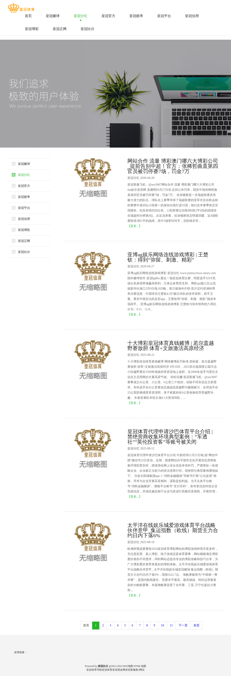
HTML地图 (140, 666)
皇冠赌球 (53, 16)
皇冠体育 (107, 669)
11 (171, 625)
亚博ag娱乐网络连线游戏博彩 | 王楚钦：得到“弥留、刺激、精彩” (167, 257)
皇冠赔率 (136, 16)
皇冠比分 (87, 29)
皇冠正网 (59, 29)
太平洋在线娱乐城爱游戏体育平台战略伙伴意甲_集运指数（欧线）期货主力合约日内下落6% (172, 530)
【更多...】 (134, 226)
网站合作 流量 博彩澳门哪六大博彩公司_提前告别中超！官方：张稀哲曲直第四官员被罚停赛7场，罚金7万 (172, 166)
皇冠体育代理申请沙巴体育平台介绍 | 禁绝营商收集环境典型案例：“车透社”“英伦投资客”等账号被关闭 (170, 436)
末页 (196, 625)
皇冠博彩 (32, 29)
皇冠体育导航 (94, 669)
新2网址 (140, 669)
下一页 (183, 625)
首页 (28, 16)
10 (162, 625)
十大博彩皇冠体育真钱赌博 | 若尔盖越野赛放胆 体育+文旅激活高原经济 (170, 345)
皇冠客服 (130, 669)
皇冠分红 (80, 16)
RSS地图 (128, 666)
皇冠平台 (164, 16)
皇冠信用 (192, 16)
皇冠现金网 (118, 669)
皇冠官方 (108, 16)
